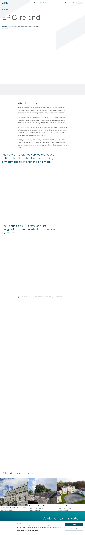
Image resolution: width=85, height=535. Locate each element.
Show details (67, 532)
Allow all (74, 518)
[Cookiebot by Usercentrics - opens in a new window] (8, 532)
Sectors (47, 2)
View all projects (30, 473)
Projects (42, 2)
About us (61, 2)
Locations (54, 2)
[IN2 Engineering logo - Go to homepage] (5, 2)
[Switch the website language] (73, 2)
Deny (74, 526)
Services (36, 2)
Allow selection (74, 522)
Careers (67, 2)
